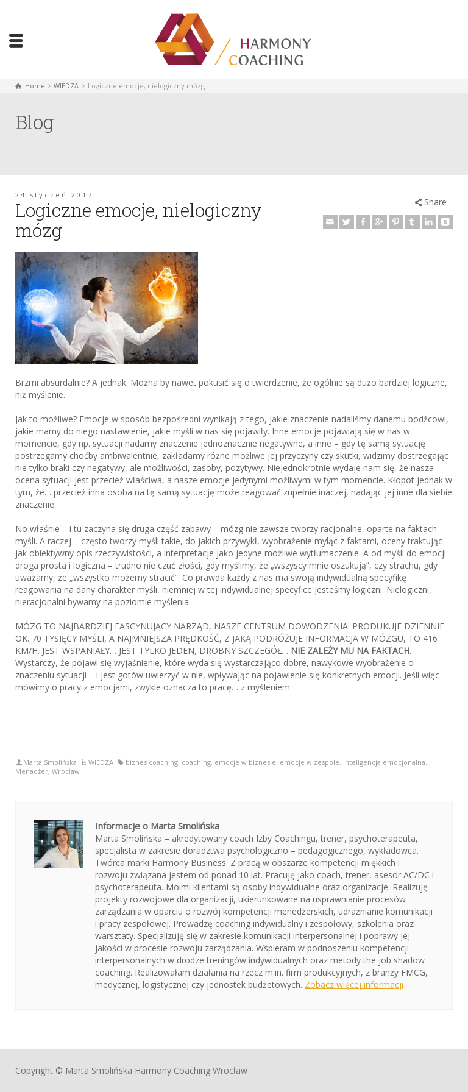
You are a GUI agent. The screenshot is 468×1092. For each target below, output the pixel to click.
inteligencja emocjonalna (384, 762)
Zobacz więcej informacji (354, 984)
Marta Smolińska (50, 762)
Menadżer (31, 771)
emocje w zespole (309, 762)
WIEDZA (100, 762)
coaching (196, 762)
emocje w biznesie (245, 762)
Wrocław (66, 771)
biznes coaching (152, 762)
